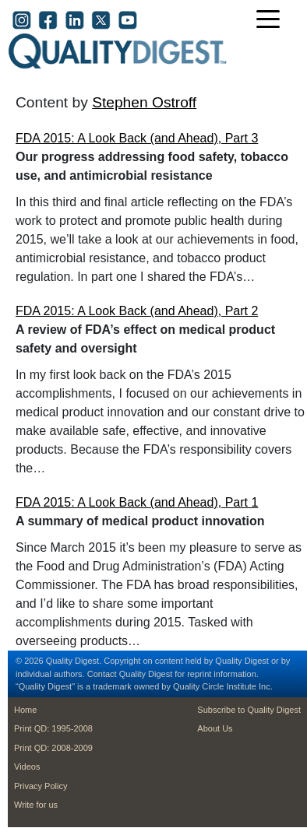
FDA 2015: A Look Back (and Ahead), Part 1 (137, 502)
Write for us (36, 804)
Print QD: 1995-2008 (53, 728)
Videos (27, 766)
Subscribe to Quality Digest (249, 709)
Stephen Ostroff (144, 102)
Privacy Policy (40, 786)
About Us (214, 728)
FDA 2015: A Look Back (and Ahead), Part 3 (137, 138)
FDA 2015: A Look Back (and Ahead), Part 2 (137, 311)
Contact (102, 674)
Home (25, 709)
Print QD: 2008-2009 (53, 748)
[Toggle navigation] (272, 20)
